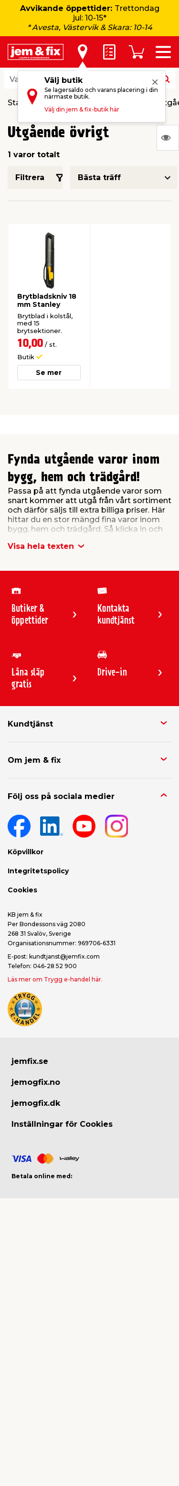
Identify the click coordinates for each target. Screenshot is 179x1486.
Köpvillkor (25, 852)
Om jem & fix (34, 760)
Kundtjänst (30, 723)
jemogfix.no (35, 1082)
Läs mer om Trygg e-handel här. (55, 979)
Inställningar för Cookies (62, 1124)
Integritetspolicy (38, 871)
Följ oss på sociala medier (61, 796)
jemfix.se (29, 1061)
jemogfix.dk (35, 1103)
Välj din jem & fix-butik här (81, 109)
